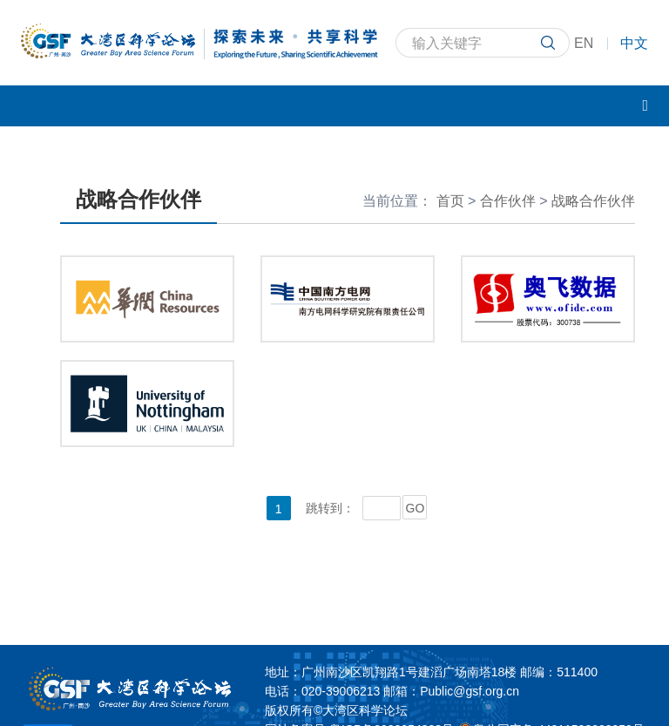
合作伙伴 (508, 200)
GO (415, 508)
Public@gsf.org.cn (469, 691)
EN (583, 43)
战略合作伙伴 (593, 200)
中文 (634, 43)
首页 (450, 200)
